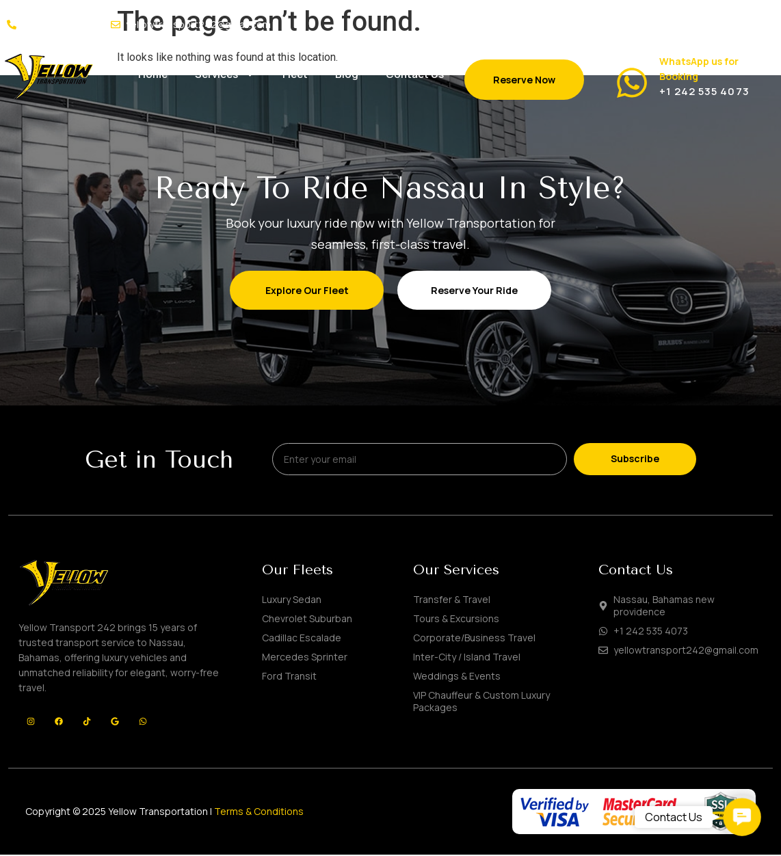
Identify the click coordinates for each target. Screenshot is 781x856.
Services (225, 74)
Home (153, 74)
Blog (346, 74)
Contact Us (415, 74)
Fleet (295, 74)
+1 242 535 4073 (704, 91)
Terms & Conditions (259, 813)
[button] (742, 817)
